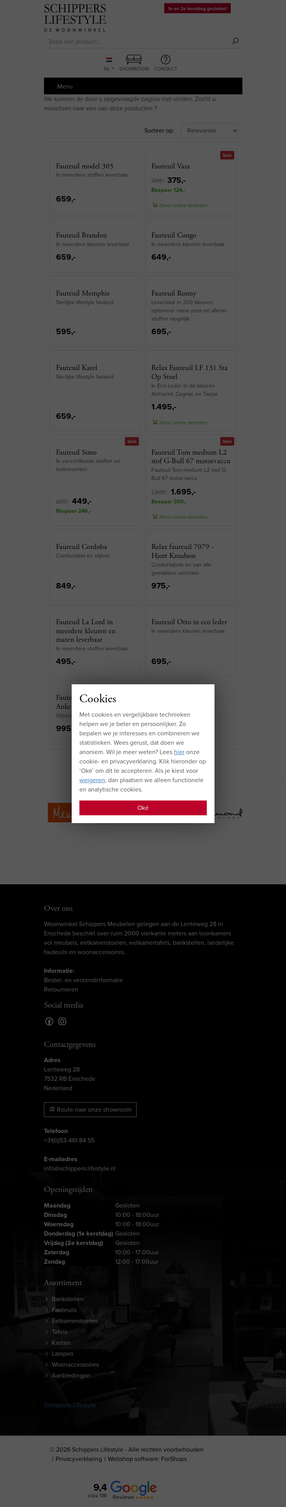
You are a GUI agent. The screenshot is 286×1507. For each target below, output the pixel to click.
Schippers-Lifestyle (70, 1405)
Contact (165, 64)
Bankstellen (68, 1298)
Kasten (61, 1342)
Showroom (134, 64)
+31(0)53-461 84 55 (69, 1140)
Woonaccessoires (75, 1364)
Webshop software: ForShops (147, 1458)
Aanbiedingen (71, 1375)
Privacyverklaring (79, 1458)
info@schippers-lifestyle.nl (80, 1168)
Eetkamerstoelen (75, 1320)
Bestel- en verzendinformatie (83, 980)
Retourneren (61, 989)
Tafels (59, 1331)
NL (108, 65)
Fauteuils (64, 1309)
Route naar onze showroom (90, 1109)
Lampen (63, 1353)
